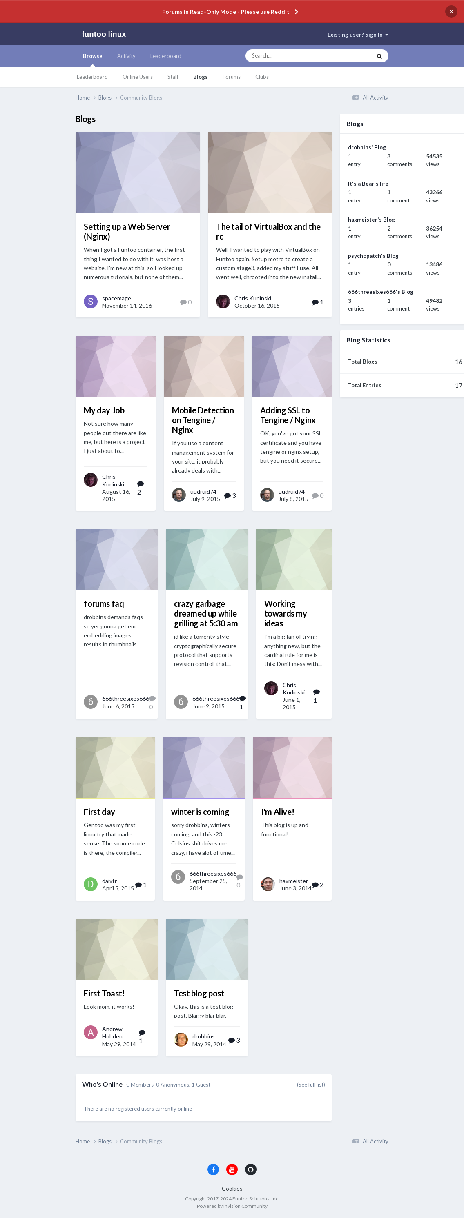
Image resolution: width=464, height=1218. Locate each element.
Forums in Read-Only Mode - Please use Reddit (226, 11)
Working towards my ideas (285, 613)
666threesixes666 (125, 698)
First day (99, 811)
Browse (93, 60)
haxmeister (293, 880)
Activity (126, 56)
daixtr (109, 880)
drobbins (203, 1036)
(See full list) (311, 1084)
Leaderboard (92, 76)
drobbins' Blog (367, 147)
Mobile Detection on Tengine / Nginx (203, 420)
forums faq (104, 603)
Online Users (138, 76)
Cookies (232, 1188)
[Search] (289, 55)
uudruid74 (203, 491)
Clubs (262, 76)
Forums (232, 76)
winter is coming (200, 811)
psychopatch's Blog (373, 256)
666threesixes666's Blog (380, 291)
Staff (172, 76)
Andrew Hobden (112, 1032)
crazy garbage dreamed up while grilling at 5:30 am (206, 613)
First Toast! (104, 993)
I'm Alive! (277, 811)
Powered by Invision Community (232, 1206)
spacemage (116, 298)
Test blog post (199, 993)
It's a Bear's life (368, 183)
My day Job (104, 410)
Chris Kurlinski (252, 298)
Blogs (200, 76)
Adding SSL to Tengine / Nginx (288, 415)
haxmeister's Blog (371, 219)
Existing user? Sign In (358, 34)
